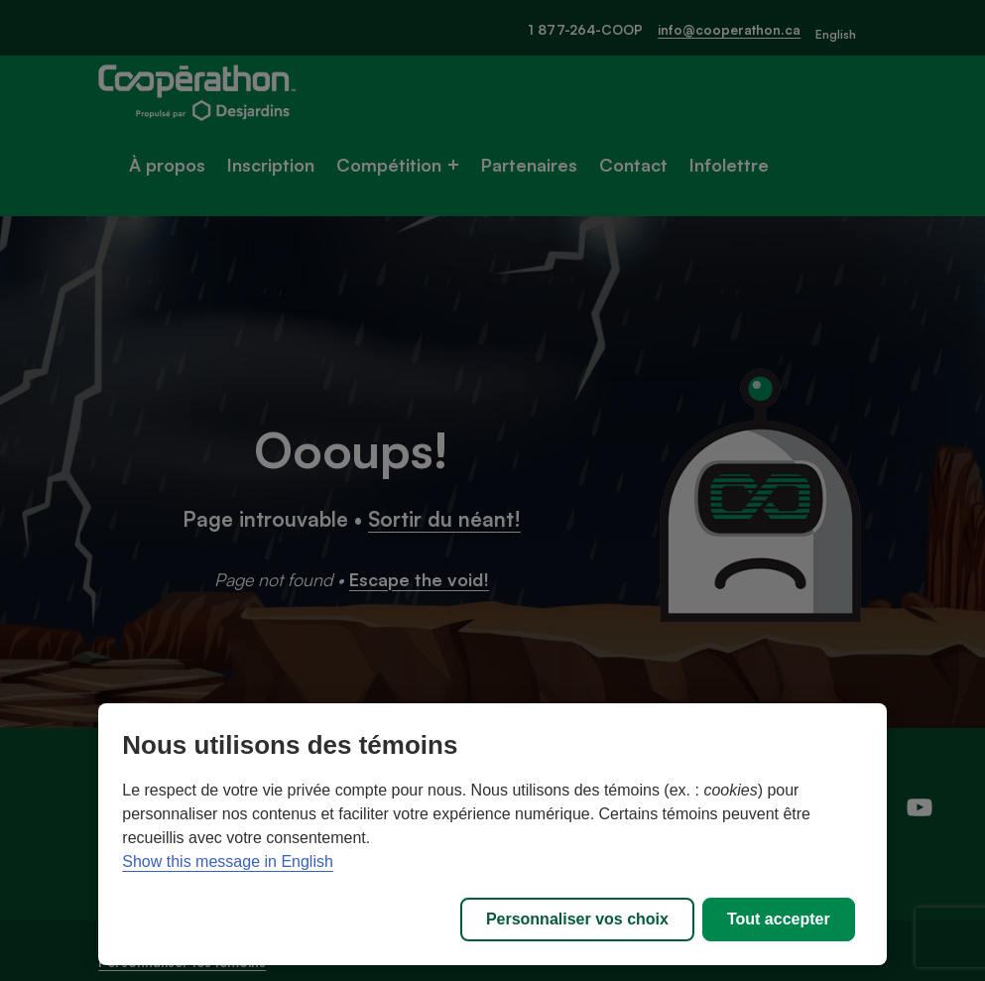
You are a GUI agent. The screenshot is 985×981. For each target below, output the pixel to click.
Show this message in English (227, 861)
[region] (492, 834)
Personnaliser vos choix (577, 919)
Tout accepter (778, 919)
